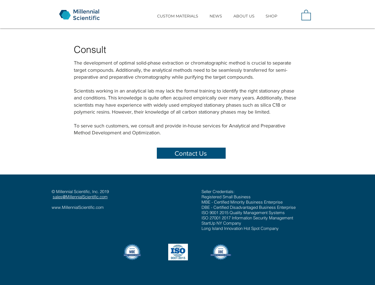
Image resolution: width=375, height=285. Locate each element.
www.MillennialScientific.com (78, 207)
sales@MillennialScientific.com (80, 196)
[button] (178, 16)
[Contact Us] (191, 153)
